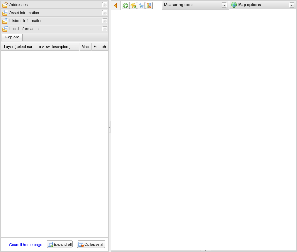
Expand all (63, 244)
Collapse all (94, 244)
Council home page (25, 245)
